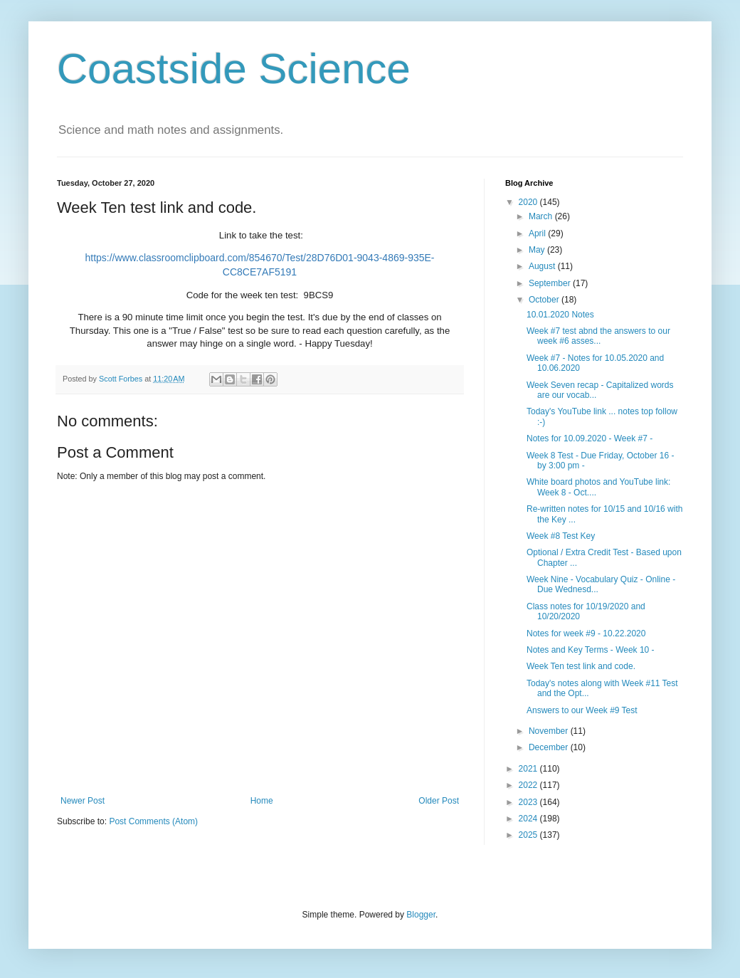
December (550, 747)
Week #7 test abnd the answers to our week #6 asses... (598, 336)
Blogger (420, 915)
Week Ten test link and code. (581, 666)
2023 (529, 802)
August (543, 266)
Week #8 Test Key (561, 536)
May (538, 250)
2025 (529, 835)
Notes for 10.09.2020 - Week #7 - (589, 438)
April (538, 233)
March (542, 216)
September (551, 283)
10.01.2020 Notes (560, 315)
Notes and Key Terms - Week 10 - (591, 650)
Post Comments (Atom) (153, 821)
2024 (529, 819)
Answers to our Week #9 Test (582, 710)
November (550, 731)
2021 (529, 769)
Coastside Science (234, 69)
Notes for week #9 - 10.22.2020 (586, 633)
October (545, 300)
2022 (529, 785)
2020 (529, 202)
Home (261, 801)
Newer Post (82, 801)
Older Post (438, 801)
